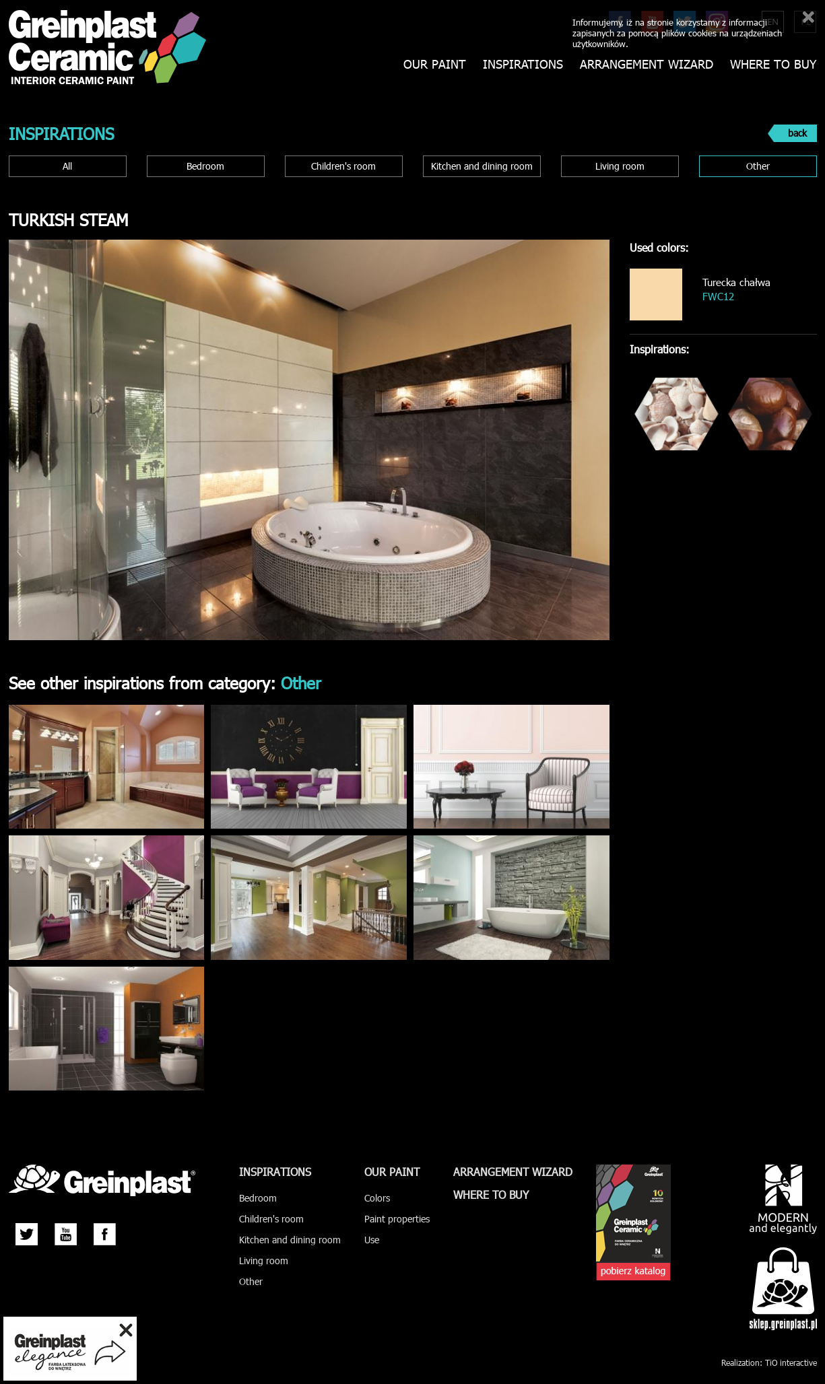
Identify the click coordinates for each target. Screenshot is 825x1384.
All (67, 166)
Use (371, 1239)
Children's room (343, 166)
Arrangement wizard (646, 64)
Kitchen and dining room (482, 166)
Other (758, 166)
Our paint (434, 64)
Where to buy (773, 64)
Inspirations (523, 64)
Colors (377, 1197)
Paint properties (397, 1218)
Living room (620, 166)
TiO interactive (791, 1362)
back (797, 133)
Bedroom (205, 166)
